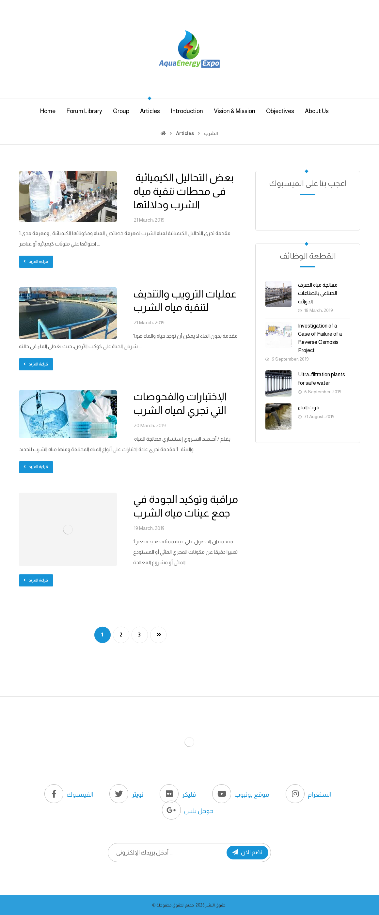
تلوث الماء (308, 407)
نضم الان (247, 852)
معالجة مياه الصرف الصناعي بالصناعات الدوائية (318, 293)
